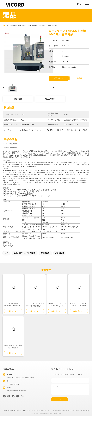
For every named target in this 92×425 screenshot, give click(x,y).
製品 (12, 25)
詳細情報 (18, 99)
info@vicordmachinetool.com (16, 391)
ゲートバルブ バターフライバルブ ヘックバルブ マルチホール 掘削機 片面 (79, 305)
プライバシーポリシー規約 (12, 411)
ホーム (7, 25)
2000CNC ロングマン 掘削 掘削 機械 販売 (13, 346)
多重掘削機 (59, 253)
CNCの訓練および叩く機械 (24, 253)
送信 (59, 399)
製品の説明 (50, 99)
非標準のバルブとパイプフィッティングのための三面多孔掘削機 (57, 305)
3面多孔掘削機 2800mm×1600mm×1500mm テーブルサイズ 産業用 (13, 305)
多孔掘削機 (44, 253)
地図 (24, 411)
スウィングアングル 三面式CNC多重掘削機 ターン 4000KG (35, 305)
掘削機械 (18, 25)
